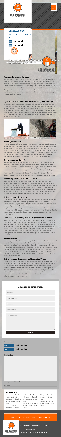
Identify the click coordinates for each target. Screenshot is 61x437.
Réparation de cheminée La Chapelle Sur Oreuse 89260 (30, 405)
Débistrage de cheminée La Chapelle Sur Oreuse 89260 (30, 399)
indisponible (22, 345)
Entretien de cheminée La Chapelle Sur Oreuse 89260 (47, 403)
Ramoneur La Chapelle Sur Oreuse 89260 (13, 396)
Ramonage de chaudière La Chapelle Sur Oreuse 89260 (13, 401)
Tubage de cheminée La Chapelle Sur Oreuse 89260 (47, 397)
